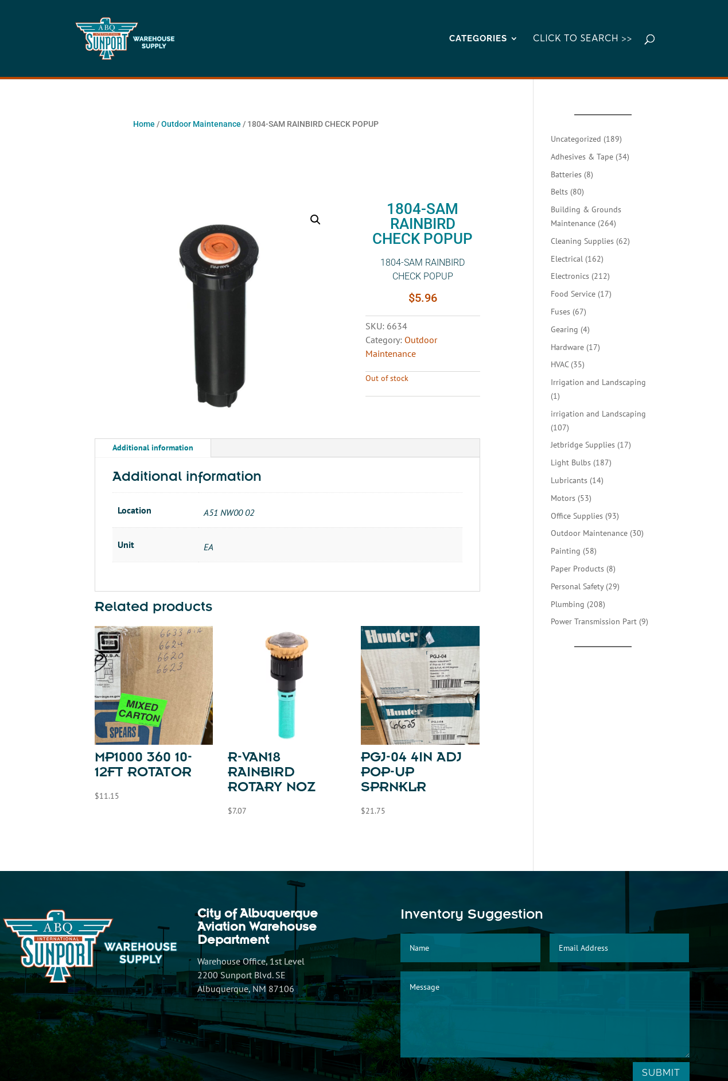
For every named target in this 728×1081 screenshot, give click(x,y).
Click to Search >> (582, 39)
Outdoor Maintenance (201, 124)
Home (144, 124)
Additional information (152, 447)
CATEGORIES (478, 39)
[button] (315, 219)
